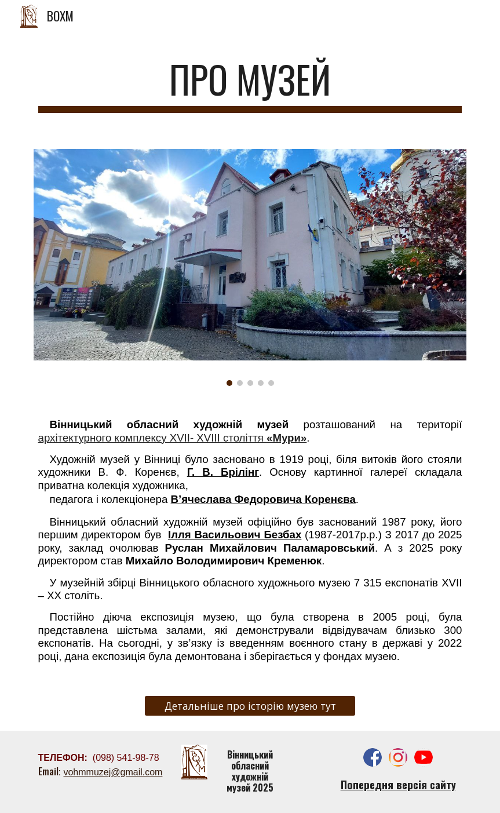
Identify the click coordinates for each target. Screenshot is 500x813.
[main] (250, 85)
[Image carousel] (250, 267)
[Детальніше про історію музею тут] (250, 706)
